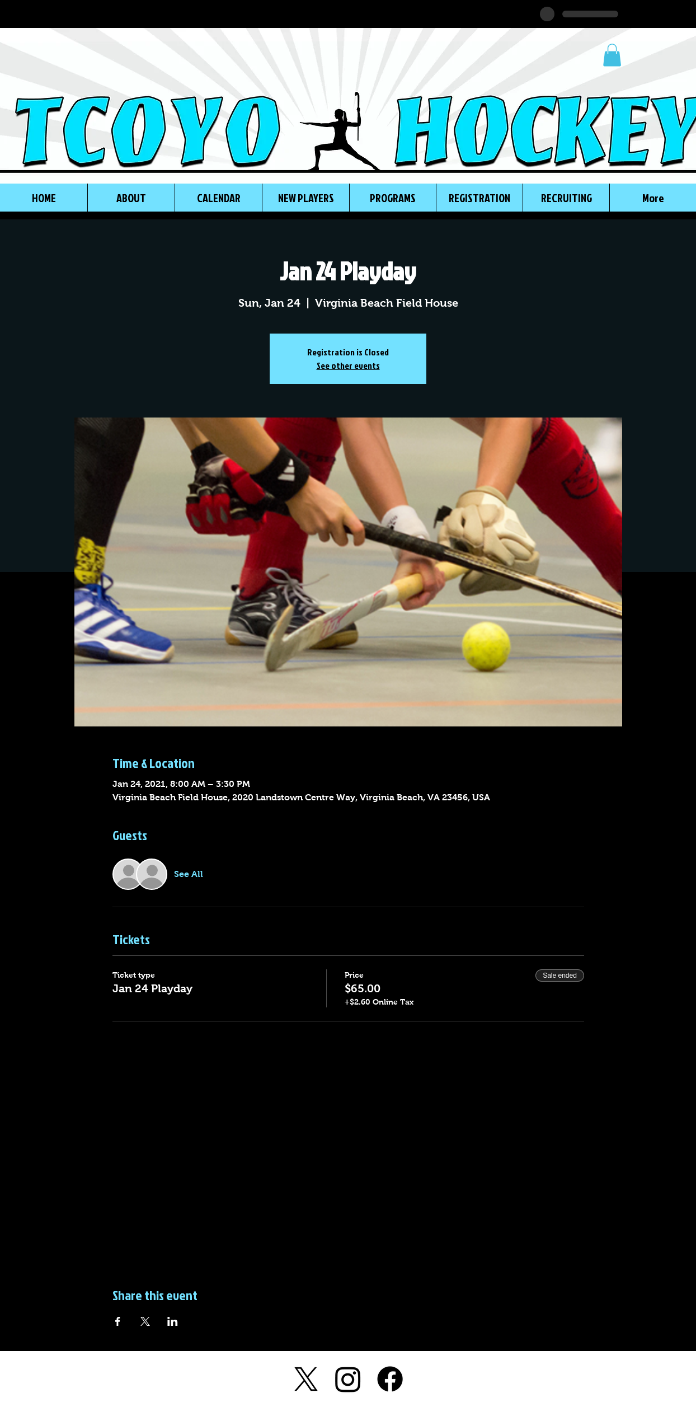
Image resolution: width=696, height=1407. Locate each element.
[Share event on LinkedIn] (172, 1321)
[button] (612, 55)
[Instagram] (348, 1379)
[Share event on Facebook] (117, 1321)
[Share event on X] (145, 1321)
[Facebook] (390, 1379)
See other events (348, 365)
